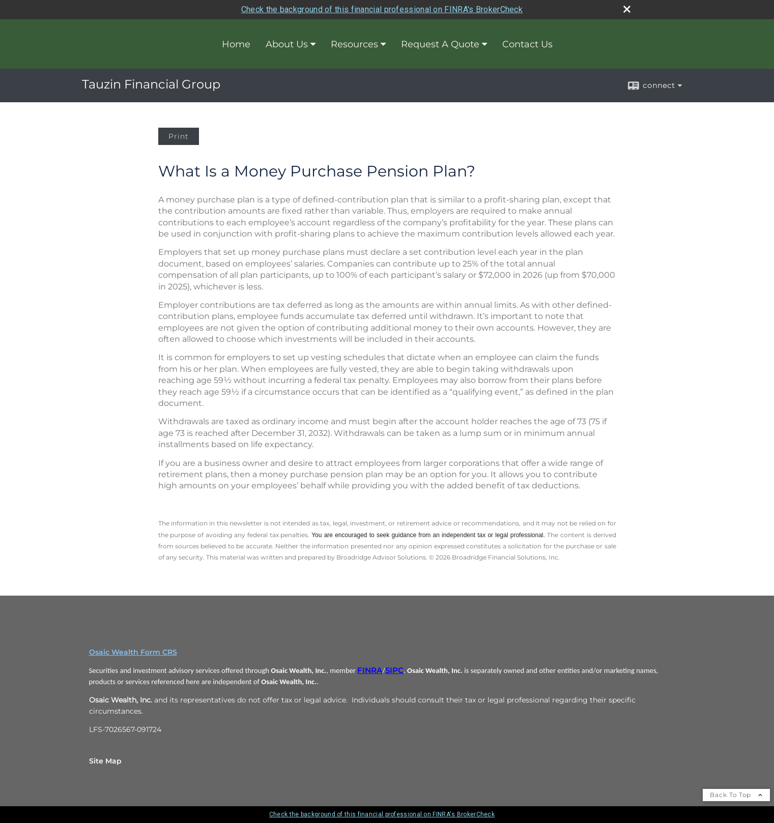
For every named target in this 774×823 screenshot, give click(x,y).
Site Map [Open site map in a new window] (105, 761)
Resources (354, 44)
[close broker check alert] (627, 9)
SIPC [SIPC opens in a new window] (394, 670)
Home (236, 44)
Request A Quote (440, 44)
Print (178, 136)
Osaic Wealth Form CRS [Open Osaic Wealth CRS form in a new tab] (133, 652)
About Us (287, 44)
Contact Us (527, 44)
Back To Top (736, 795)
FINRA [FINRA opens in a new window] (369, 670)
